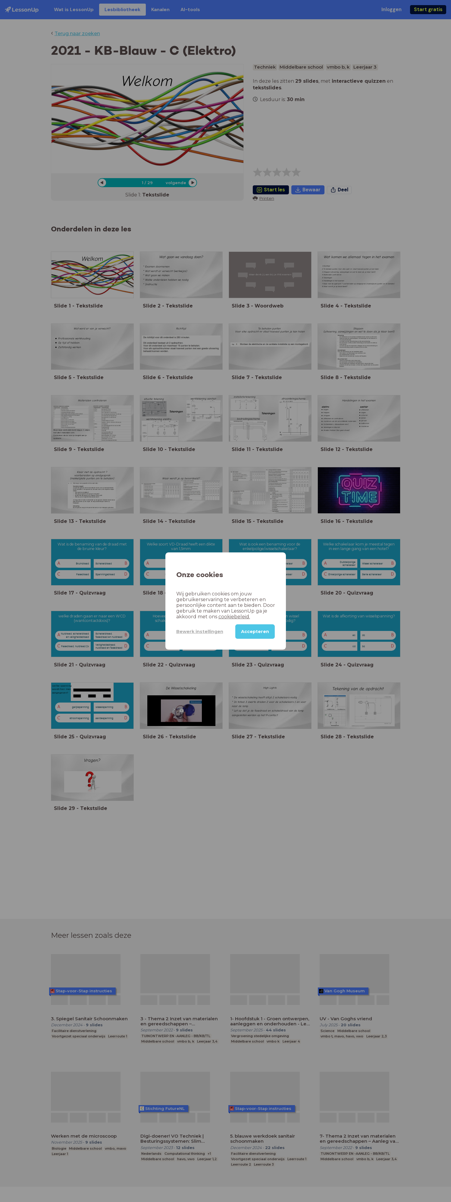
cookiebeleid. (234, 617)
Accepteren (255, 631)
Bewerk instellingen (199, 631)
